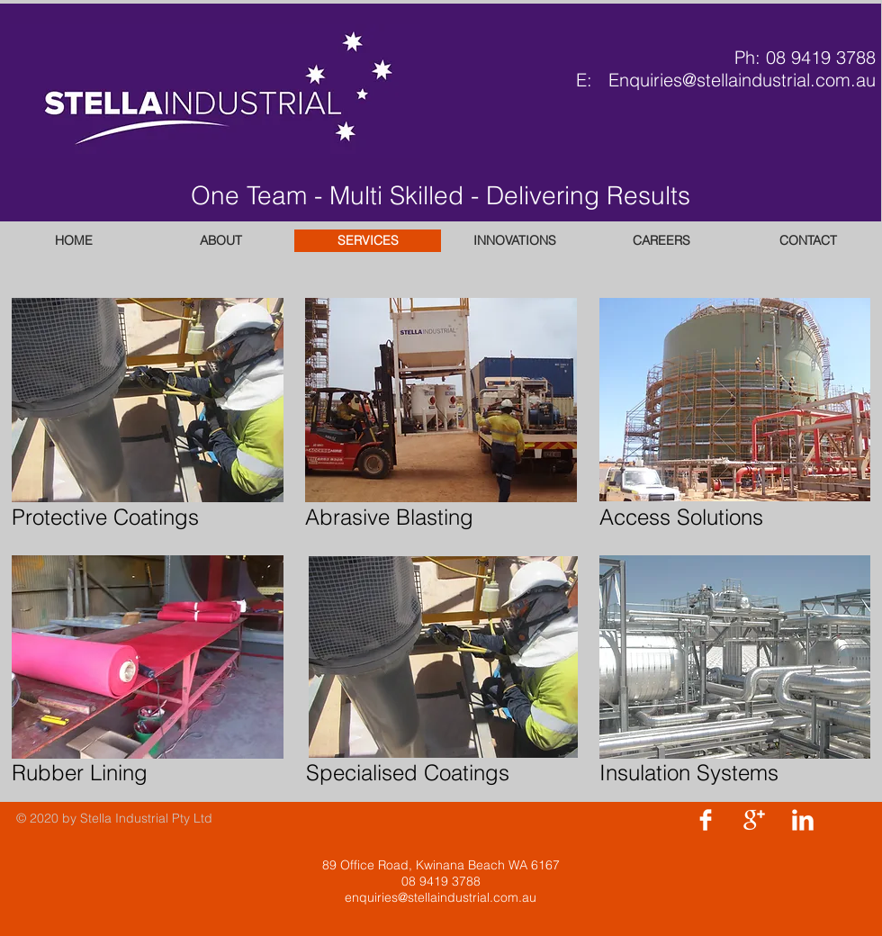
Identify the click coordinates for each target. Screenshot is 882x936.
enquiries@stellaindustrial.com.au (440, 897)
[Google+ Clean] (754, 820)
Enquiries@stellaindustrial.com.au (742, 79)
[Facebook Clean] (705, 820)
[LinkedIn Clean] (803, 820)
